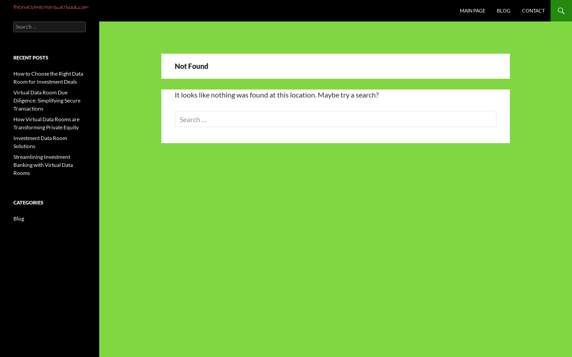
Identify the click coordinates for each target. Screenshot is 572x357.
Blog (503, 10)
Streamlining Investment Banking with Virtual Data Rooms (43, 164)
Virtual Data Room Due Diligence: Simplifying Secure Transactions (46, 100)
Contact (533, 10)
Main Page (472, 10)
